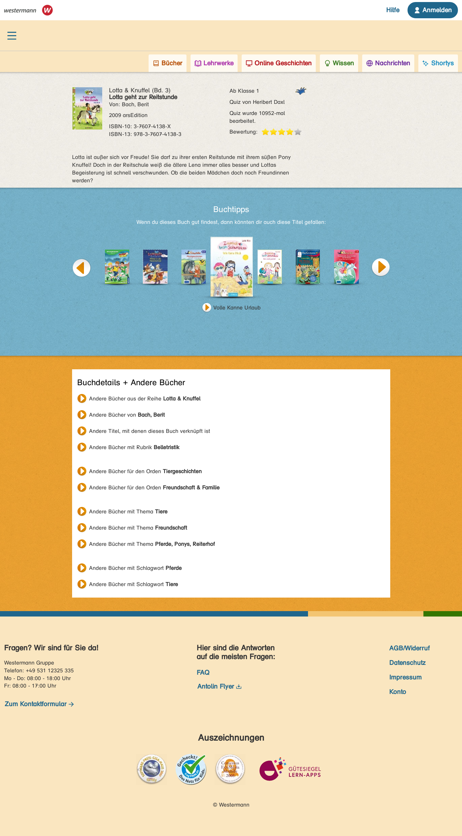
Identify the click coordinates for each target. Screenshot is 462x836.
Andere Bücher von (127, 415)
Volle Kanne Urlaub (237, 307)
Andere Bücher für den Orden (145, 471)
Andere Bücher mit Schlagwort (135, 568)
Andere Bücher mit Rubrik (134, 447)
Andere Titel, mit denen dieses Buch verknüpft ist (149, 431)
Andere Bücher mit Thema (128, 511)
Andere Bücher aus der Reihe (144, 398)
